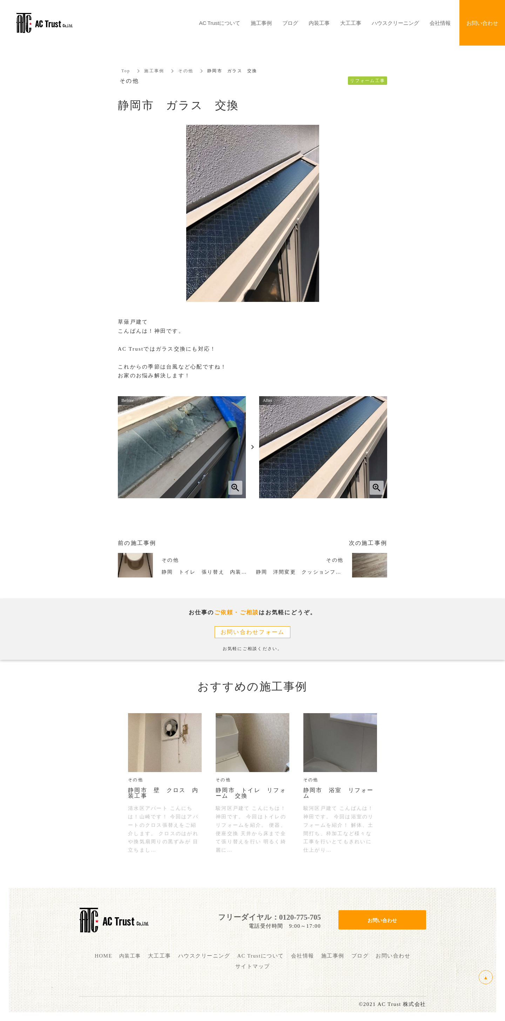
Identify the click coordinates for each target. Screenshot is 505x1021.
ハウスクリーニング (395, 23)
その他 (185, 70)
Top (125, 70)
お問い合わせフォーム (253, 632)
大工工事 (350, 23)
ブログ (290, 23)
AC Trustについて (219, 23)
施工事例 (154, 70)
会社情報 (440, 23)
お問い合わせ (382, 920)
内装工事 (319, 23)
